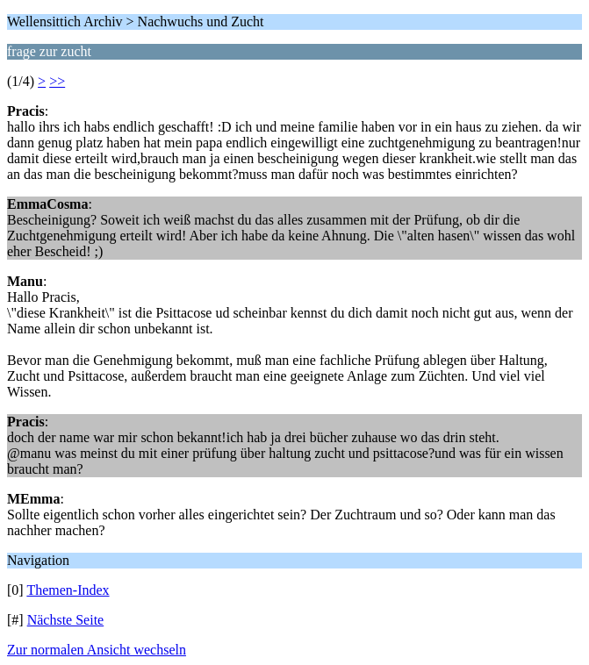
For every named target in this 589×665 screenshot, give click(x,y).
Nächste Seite (65, 619)
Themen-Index (67, 590)
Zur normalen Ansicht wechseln (96, 649)
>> (57, 81)
